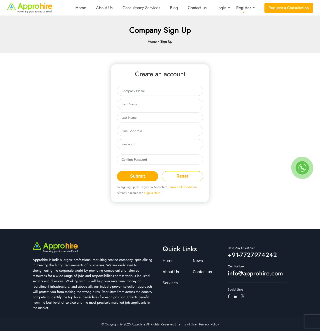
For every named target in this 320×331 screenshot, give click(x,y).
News (198, 260)
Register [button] (243, 8)
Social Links (235, 289)
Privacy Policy (209, 324)
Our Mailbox (236, 266)
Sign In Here (152, 193)
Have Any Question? (241, 248)
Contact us (197, 8)
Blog (174, 8)
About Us (104, 8)
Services (170, 283)
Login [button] (221, 8)
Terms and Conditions (182, 187)
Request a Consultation (288, 8)
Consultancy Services (141, 8)
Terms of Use (187, 324)
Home (80, 8)
